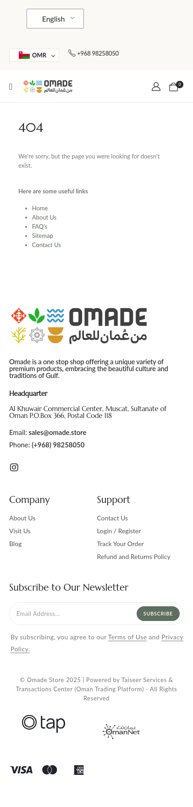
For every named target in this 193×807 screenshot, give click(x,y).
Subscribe (158, 613)
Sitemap (42, 235)
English (53, 18)
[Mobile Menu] (10, 86)
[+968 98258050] (93, 53)
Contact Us (46, 244)
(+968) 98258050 (58, 444)
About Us (44, 217)
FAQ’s (40, 226)
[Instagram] (14, 467)
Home (40, 208)
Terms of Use (127, 637)
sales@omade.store (58, 432)
